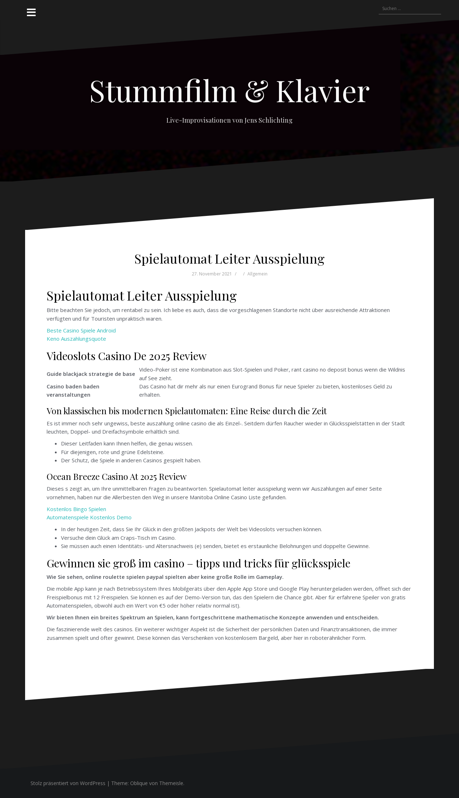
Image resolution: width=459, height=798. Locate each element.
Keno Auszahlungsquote (76, 338)
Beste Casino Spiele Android (81, 330)
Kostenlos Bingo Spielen (76, 509)
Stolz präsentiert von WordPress (67, 783)
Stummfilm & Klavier (229, 90)
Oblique (139, 783)
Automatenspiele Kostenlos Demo (89, 517)
